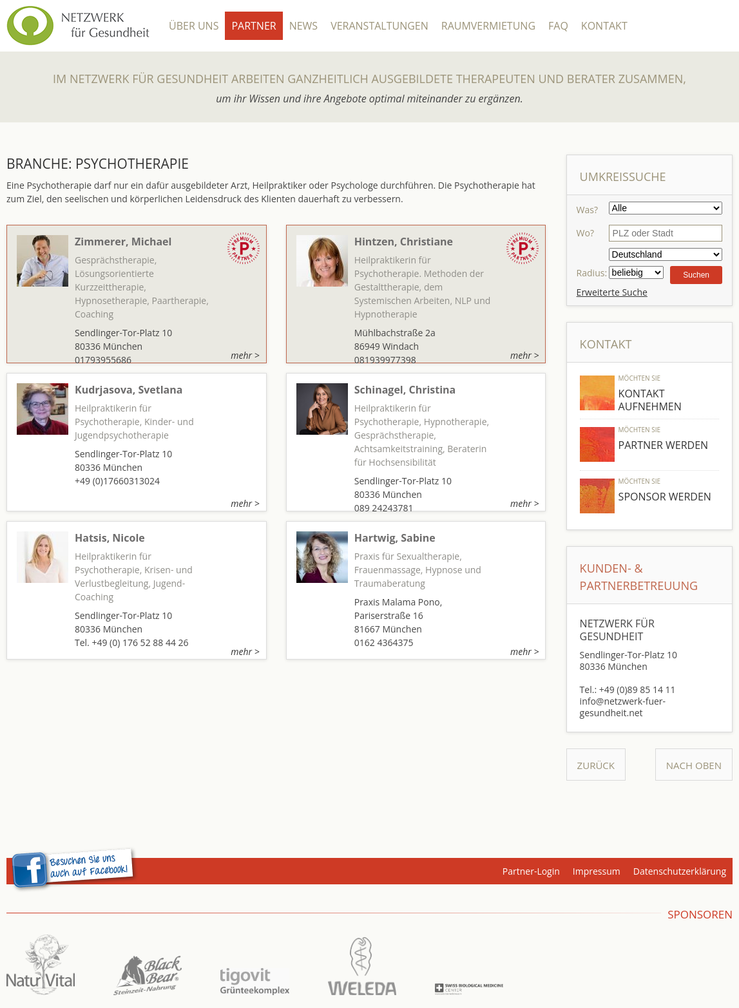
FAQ (558, 26)
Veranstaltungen (379, 26)
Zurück (596, 765)
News (303, 26)
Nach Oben (694, 765)
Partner (253, 26)
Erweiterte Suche (612, 292)
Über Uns (193, 26)
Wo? (585, 233)
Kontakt (604, 26)
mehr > (245, 355)
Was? (587, 210)
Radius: (592, 273)
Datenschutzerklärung (679, 871)
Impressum (596, 871)
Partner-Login (531, 871)
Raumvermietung (488, 26)
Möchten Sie (639, 378)
